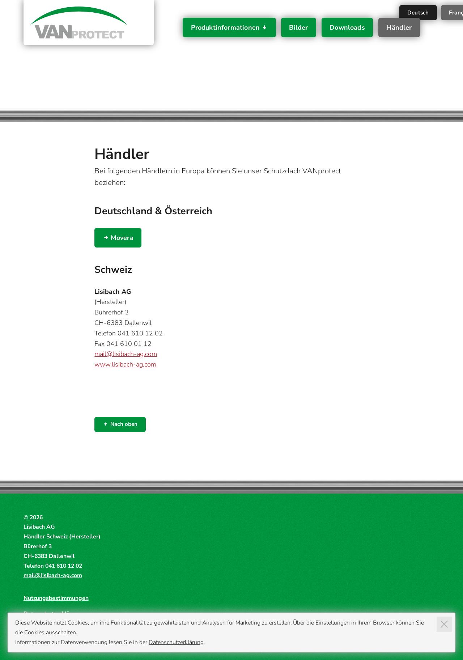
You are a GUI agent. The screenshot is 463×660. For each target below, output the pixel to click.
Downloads (347, 27)
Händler (399, 27)
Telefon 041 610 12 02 (128, 333)
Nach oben (123, 424)
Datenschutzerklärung (176, 642)
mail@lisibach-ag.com (125, 354)
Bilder (298, 27)
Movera (122, 237)
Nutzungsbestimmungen (56, 598)
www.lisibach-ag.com (125, 364)
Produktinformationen (225, 27)
